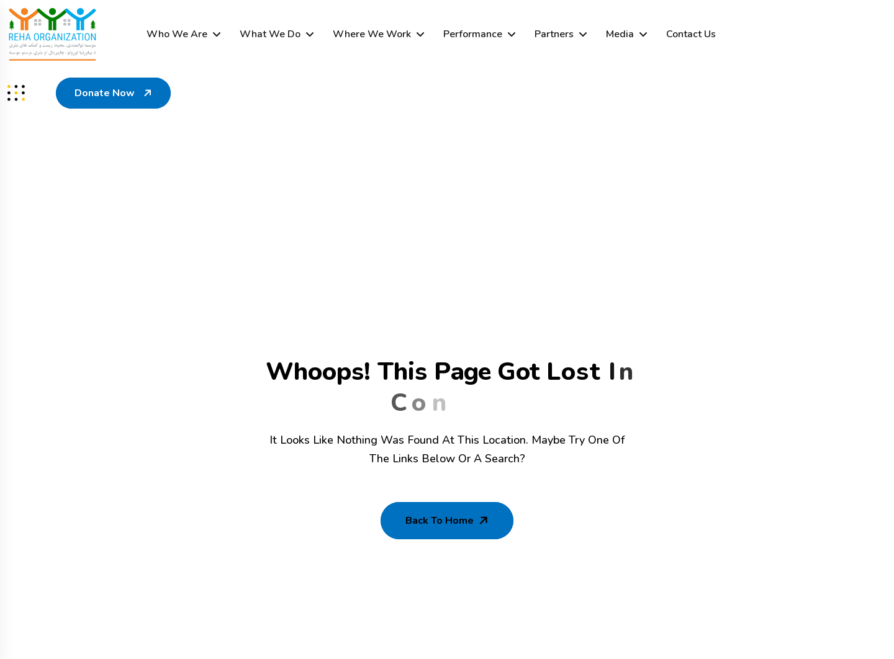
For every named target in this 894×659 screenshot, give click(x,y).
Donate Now (114, 93)
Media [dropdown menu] (620, 34)
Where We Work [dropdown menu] (372, 34)
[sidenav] (16, 93)
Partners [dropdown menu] (554, 34)
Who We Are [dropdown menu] (177, 34)
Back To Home (448, 520)
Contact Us (691, 34)
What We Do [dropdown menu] (270, 34)
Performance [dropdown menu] (472, 34)
